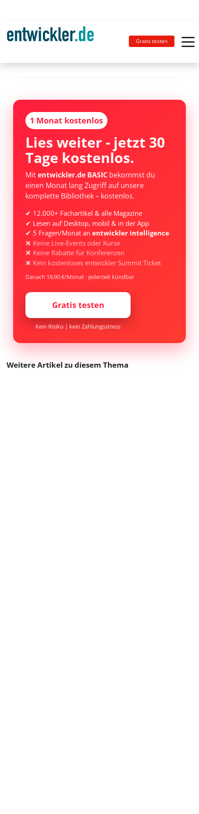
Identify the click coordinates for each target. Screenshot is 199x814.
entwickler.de (50, 44)
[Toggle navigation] (54, 42)
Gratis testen (151, 41)
